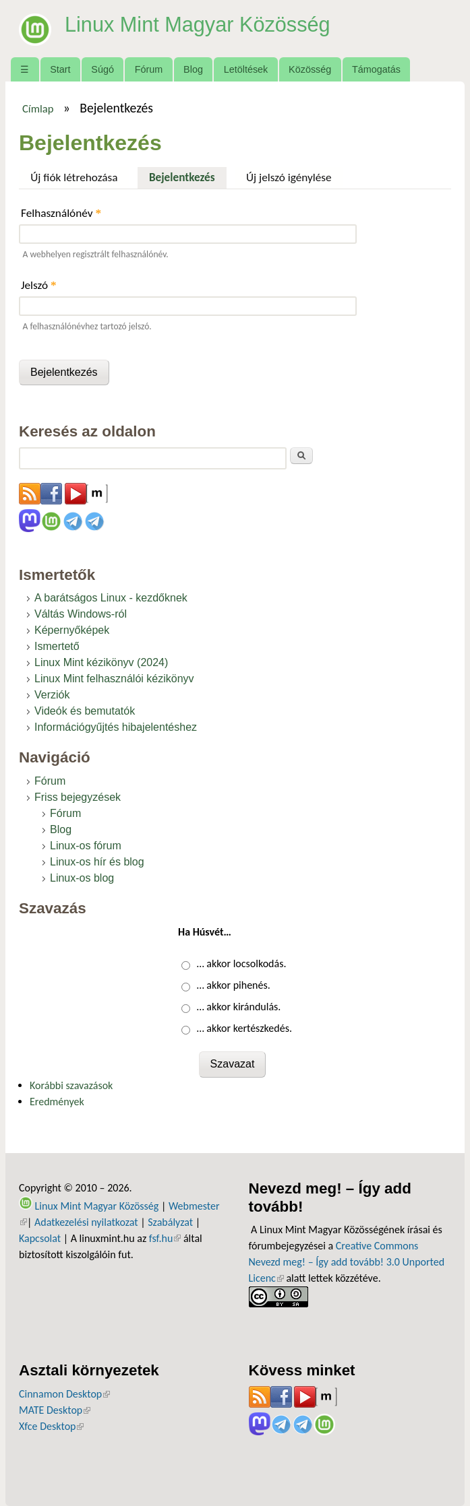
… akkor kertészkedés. (244, 1028)
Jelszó (39, 285)
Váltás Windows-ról (80, 614)
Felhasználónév (61, 213)
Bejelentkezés (188, 176)
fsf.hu (165, 1238)
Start (60, 69)
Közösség (310, 69)
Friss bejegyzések (77, 797)
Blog (193, 69)
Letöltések (246, 69)
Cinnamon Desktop (64, 1393)
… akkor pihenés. (233, 985)
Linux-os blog (82, 878)
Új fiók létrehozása (73, 177)
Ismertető (57, 646)
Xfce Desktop (51, 1426)
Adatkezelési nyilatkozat (86, 1222)
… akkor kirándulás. (239, 1006)
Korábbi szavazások (71, 1085)
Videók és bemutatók (84, 711)
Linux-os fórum (85, 845)
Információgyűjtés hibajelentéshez (115, 727)
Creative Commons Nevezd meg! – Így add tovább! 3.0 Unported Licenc (347, 1261)
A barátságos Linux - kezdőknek (110, 597)
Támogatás (376, 69)
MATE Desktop (54, 1410)
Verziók (51, 694)
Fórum (149, 69)
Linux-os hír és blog (97, 861)
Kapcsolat (40, 1238)
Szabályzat (170, 1222)
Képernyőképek (71, 630)
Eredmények (57, 1101)
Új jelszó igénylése (289, 177)
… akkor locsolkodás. (242, 963)
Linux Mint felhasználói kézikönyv (114, 678)
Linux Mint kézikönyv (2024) (101, 662)
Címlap (38, 108)
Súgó (102, 69)
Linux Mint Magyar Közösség (203, 24)
